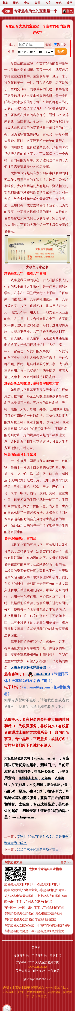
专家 (27, 2)
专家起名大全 (13, 862)
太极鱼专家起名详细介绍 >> (30, 667)
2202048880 (39, 674)
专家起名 (56, 955)
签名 (59, 2)
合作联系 (54, 970)
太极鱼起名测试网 (47, 962)
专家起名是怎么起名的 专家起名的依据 (30, 919)
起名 (5, 2)
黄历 (69, 2)
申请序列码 (39, 955)
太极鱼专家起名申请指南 (45, 869)
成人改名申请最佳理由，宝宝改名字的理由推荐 (35, 896)
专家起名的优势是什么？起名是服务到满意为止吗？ (38, 931)
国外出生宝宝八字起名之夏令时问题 (28, 901)
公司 (37, 2)
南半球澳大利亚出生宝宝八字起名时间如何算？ (35, 890)
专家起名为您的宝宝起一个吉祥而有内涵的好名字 (37, 925)
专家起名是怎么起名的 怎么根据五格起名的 (33, 913)
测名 (16, 2)
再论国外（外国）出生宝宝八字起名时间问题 (34, 907)
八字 (48, 2)
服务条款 (39, 970)
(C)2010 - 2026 (25, 962)
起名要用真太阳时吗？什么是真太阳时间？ (32, 884)
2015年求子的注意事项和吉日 (38, 849)
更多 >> (66, 862)
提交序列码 (21, 955)
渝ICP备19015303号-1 (37, 979)
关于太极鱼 (23, 970)
